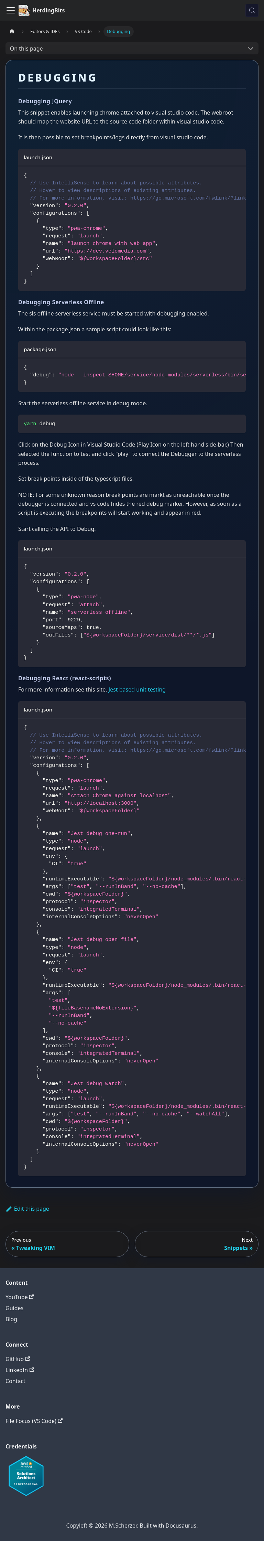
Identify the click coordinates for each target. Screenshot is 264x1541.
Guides (14, 1308)
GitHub (18, 1359)
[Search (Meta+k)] (251, 10)
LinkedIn (20, 1370)
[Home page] (12, 31)
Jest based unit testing (137, 689)
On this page (26, 48)
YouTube (20, 1297)
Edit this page (27, 1208)
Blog (11, 1319)
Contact (15, 1381)
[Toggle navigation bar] (11, 10)
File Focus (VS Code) (34, 1421)
